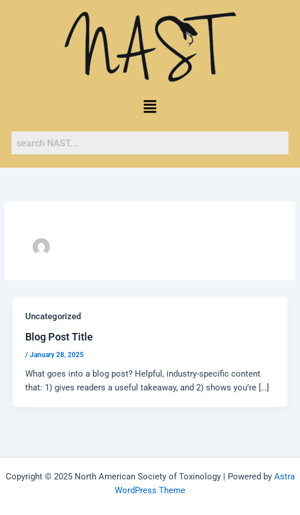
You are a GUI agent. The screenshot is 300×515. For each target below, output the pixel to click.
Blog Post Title (59, 337)
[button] (149, 107)
